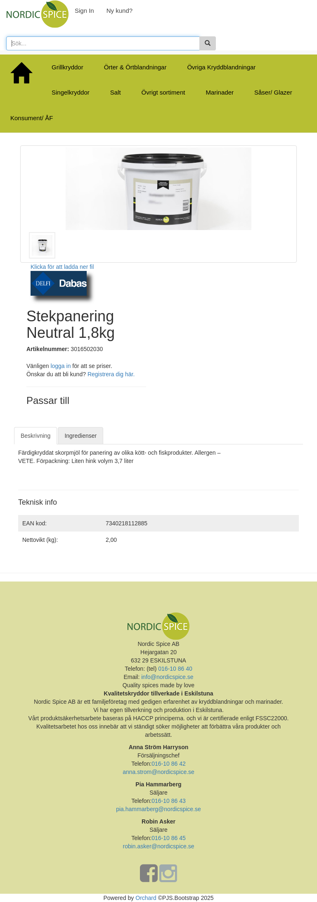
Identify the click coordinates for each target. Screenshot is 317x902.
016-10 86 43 (168, 801)
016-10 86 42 (168, 763)
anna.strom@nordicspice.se (158, 772)
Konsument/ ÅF (31, 117)
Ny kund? (119, 10)
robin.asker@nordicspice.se (158, 846)
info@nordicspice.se (167, 677)
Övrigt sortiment (163, 92)
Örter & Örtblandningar (135, 67)
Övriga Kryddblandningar (221, 67)
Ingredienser (80, 435)
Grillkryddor (67, 67)
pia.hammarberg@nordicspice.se (158, 809)
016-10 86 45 (168, 838)
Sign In (84, 10)
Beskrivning (35, 435)
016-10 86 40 (174, 668)
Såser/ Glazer (273, 92)
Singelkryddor (71, 92)
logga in (60, 366)
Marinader (220, 92)
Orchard (145, 898)
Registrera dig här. (111, 374)
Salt (115, 92)
